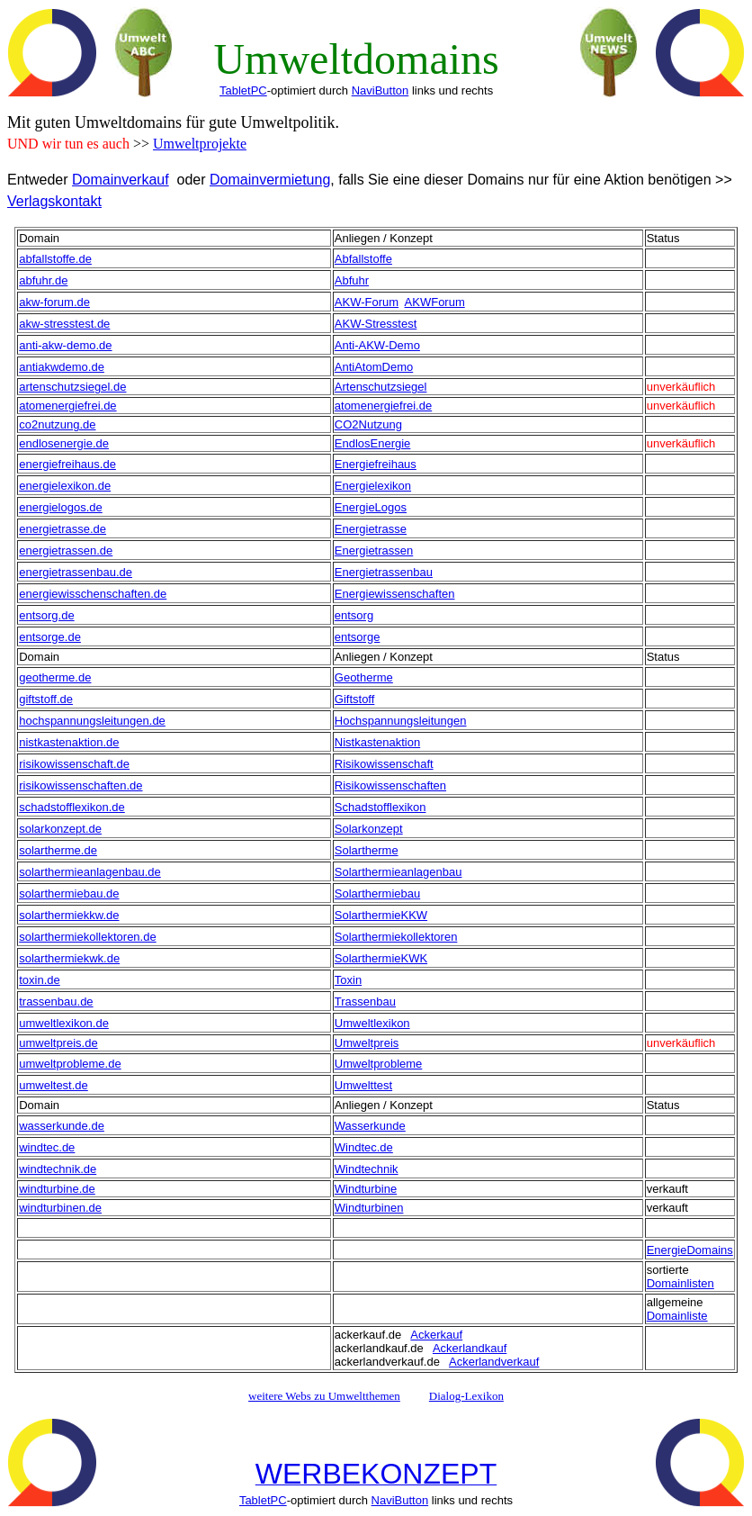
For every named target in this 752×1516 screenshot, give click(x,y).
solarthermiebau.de (69, 893)
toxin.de (39, 980)
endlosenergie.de (64, 443)
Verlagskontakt (54, 201)
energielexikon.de (65, 485)
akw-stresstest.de (64, 323)
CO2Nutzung (368, 424)
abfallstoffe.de (55, 259)
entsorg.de (46, 615)
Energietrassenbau (384, 572)
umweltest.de (53, 1085)
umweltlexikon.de (64, 1023)
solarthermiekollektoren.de (87, 936)
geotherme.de (55, 677)
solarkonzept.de (60, 828)
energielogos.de (61, 507)
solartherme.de (58, 850)
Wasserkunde (370, 1125)
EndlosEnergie (373, 443)
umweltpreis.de (58, 1043)
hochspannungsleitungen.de (92, 720)
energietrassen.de (65, 550)
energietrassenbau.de (75, 572)
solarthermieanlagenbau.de (90, 872)
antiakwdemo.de (61, 367)
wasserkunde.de (61, 1125)
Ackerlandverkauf (494, 1361)
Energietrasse (371, 529)
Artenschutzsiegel (381, 386)
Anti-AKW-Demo (377, 345)
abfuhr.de (43, 280)
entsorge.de (50, 637)
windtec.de (47, 1147)
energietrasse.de (62, 529)
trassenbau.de (56, 1001)
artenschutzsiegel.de (72, 386)
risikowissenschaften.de (80, 785)
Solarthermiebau (377, 893)
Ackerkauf (436, 1334)
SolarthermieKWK (381, 958)
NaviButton (380, 90)
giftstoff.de (46, 699)
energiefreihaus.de (67, 464)
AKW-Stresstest (376, 323)
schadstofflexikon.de (72, 807)
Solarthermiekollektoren (396, 936)
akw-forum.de (54, 302)
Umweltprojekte (199, 143)
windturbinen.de (60, 1207)
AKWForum (435, 302)
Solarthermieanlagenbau (398, 872)
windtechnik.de (57, 1169)
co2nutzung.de (57, 424)
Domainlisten (680, 1283)
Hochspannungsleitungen (401, 720)
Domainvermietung (270, 179)
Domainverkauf (120, 179)
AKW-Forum (366, 302)
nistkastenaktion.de (69, 742)
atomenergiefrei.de (67, 405)
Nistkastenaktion (377, 742)
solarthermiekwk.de (69, 958)
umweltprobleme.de (70, 1063)
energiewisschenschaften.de (92, 593)
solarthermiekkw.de (69, 915)
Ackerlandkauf (469, 1348)
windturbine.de (57, 1189)
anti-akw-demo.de (65, 345)
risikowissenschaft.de (74, 764)
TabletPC (243, 90)
